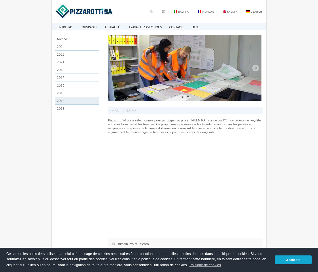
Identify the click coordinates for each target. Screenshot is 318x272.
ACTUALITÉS (112, 27)
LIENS (195, 27)
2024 (60, 47)
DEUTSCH (256, 11)
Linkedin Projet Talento (132, 244)
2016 (60, 85)
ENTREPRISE (66, 27)
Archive (62, 39)
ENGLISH (232, 11)
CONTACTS (176, 27)
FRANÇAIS (208, 11)
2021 (60, 62)
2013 (60, 108)
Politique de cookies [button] (205, 265)
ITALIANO (183, 11)
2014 (60, 101)
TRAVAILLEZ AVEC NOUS (145, 27)
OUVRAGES (89, 27)
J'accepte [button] (293, 260)
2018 (60, 70)
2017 (60, 77)
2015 (60, 93)
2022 (60, 54)
